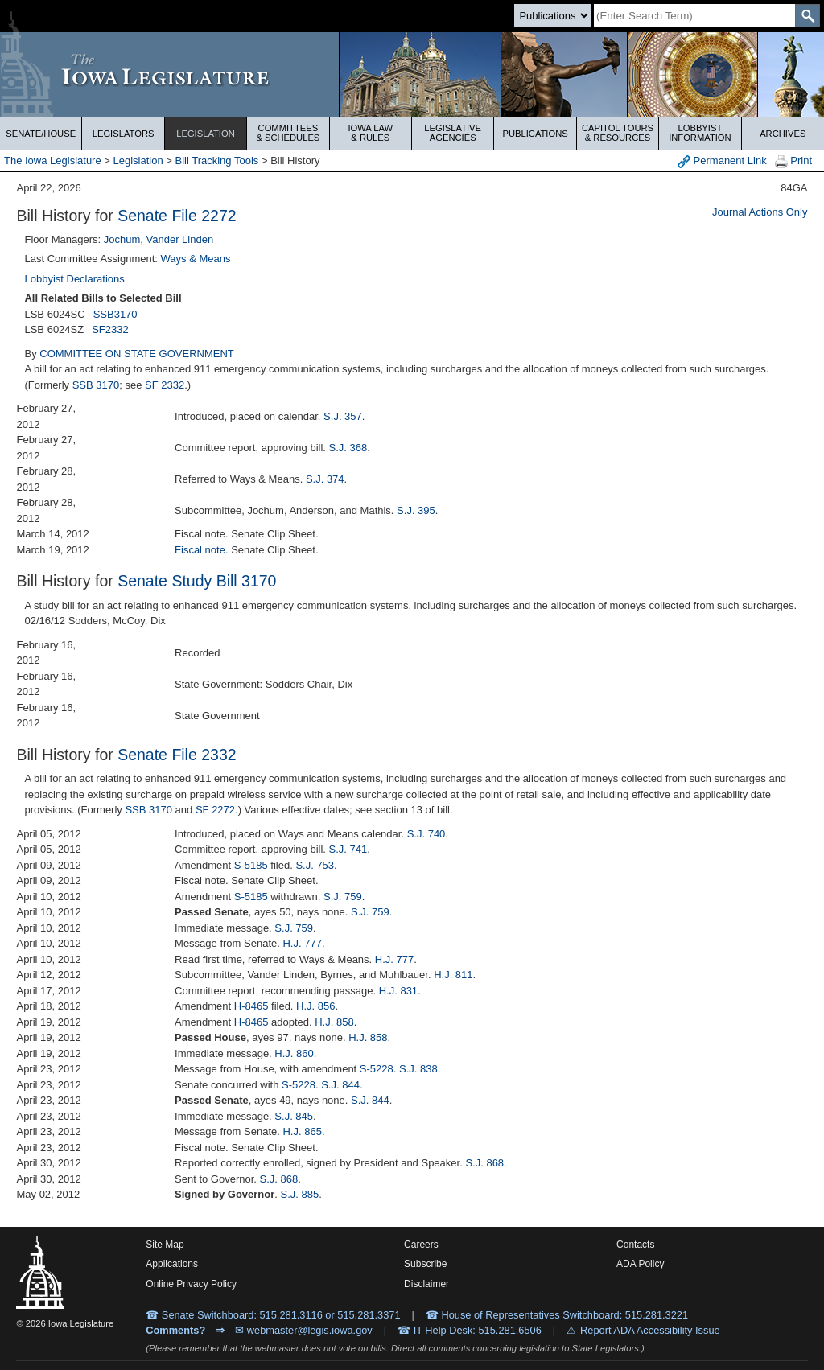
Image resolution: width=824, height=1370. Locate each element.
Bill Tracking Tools (217, 160)
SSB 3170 (96, 385)
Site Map (164, 1244)
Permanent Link (722, 161)
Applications (172, 1263)
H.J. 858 (334, 1022)
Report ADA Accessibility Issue (650, 1330)
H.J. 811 (453, 975)
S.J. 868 (484, 1163)
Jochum (122, 239)
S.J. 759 (342, 897)
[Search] (694, 15)
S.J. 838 (418, 1069)
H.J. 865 (301, 1131)
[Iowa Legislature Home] (412, 74)
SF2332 (110, 329)
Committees (287, 132)
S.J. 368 (348, 448)
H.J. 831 (398, 991)
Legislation (205, 133)
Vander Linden (180, 239)
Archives (782, 133)
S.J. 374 (325, 479)
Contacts (635, 1244)
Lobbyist (699, 132)
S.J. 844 (340, 1085)
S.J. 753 (314, 865)
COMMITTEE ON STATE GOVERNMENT (136, 354)
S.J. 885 (300, 1194)
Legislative (452, 132)
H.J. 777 (301, 943)
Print (793, 161)
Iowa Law (370, 132)
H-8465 (251, 1006)
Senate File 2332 (176, 754)
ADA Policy (640, 1263)
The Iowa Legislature (52, 160)
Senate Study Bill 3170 (196, 581)
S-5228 (376, 1069)
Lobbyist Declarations (74, 279)
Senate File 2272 (176, 215)
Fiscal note (200, 550)
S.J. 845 (293, 1116)
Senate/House (41, 133)
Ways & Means (196, 259)
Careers (421, 1244)
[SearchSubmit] (807, 15)
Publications (534, 133)
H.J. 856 (315, 1006)
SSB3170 (115, 314)
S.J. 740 (426, 834)
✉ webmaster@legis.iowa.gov (304, 1330)
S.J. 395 (416, 510)
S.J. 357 (342, 416)
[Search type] (552, 15)
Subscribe (425, 1263)
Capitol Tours (617, 132)
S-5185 (251, 865)
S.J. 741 (348, 849)
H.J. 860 (293, 1053)
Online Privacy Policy (191, 1284)
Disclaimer (426, 1284)
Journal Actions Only (760, 212)
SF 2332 (164, 385)
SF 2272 (215, 810)
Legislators (123, 133)
